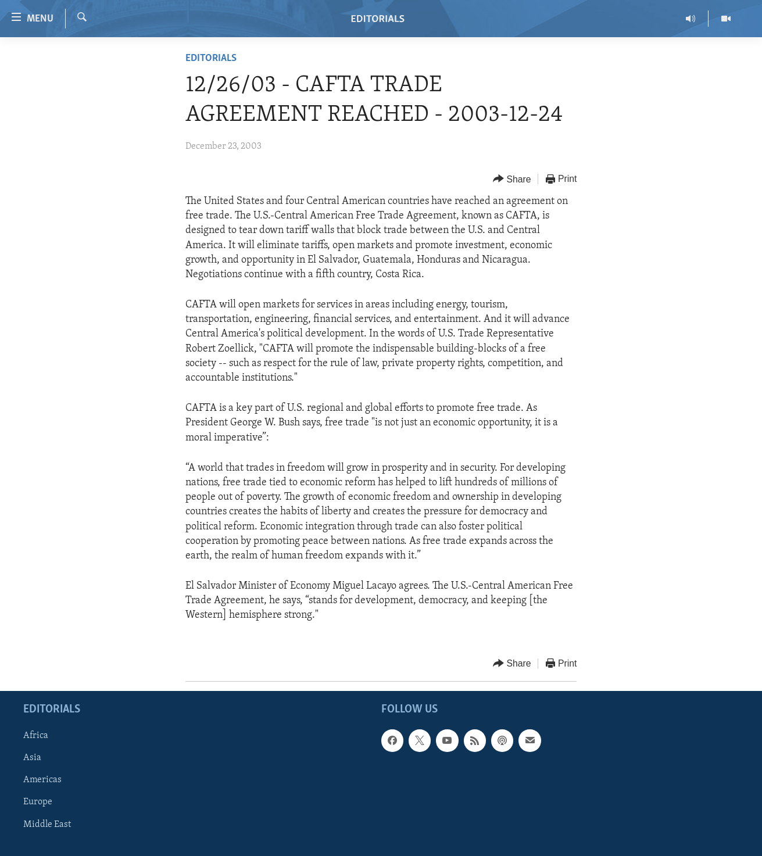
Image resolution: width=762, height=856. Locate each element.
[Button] (512, 179)
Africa (35, 735)
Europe (37, 802)
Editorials (211, 58)
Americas (42, 780)
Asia (32, 757)
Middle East (47, 824)
